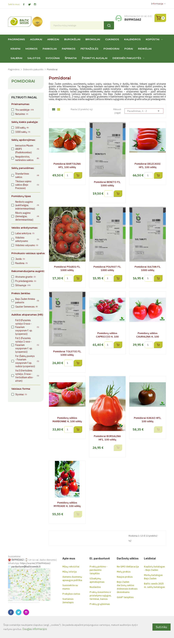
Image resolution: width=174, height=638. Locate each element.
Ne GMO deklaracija (128, 566)
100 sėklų (22, 127)
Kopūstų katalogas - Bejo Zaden (154, 568)
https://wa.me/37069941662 (35, 563)
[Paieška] (82, 25)
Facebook (24, 4)
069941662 (17, 559)
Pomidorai (23, 81)
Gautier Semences (26, 306)
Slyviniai (21, 394)
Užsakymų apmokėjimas (97, 580)
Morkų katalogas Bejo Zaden (153, 577)
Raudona (21, 263)
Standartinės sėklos (27, 175)
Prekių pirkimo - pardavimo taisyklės (98, 570)
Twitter (29, 4)
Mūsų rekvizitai (70, 566)
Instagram (35, 4)
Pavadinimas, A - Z (144, 111)
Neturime (21, 114)
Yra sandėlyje (24, 109)
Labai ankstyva (24, 233)
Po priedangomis (25, 281)
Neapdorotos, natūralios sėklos (27, 158)
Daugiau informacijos (34, 629)
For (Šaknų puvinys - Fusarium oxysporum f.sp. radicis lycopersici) (27, 361)
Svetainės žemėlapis (68, 600)
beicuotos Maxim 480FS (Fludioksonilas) (27, 149)
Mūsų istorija (69, 571)
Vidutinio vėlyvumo (26, 245)
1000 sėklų (22, 132)
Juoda (20, 259)
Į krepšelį (78, 175)
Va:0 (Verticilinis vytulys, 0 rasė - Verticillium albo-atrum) (27, 375)
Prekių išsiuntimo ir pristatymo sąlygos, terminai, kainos (100, 596)
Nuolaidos (95, 587)
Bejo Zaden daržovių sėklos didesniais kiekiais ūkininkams (127, 587)
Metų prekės (123, 571)
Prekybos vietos (71, 593)
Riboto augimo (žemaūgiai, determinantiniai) (27, 216)
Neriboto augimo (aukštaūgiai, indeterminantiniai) (27, 205)
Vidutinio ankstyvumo (27, 239)
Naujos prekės (125, 576)
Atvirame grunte (25, 277)
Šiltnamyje (23, 285)
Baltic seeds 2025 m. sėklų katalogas (154, 585)
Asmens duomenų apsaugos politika (72, 578)
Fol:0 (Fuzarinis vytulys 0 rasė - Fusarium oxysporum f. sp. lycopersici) (27, 327)
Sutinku (161, 627)
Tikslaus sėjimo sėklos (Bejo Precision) (27, 185)
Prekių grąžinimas (100, 604)
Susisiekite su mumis (70, 587)
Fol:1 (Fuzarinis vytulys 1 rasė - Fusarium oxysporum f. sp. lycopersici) (27, 345)
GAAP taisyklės (125, 597)
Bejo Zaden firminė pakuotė (27, 300)
